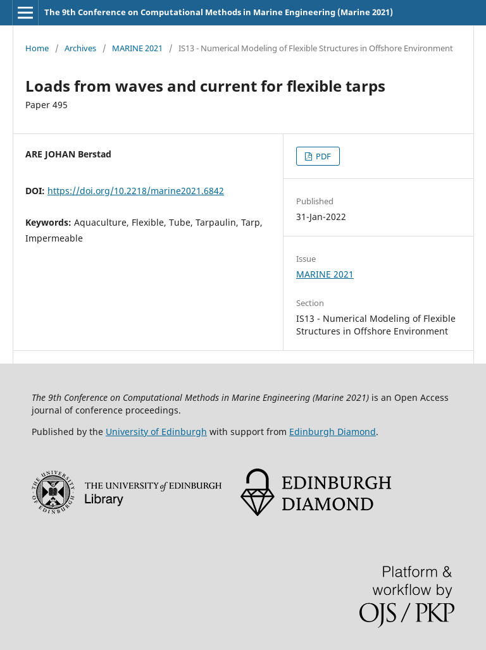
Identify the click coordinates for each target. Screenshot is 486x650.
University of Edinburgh (156, 432)
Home (37, 48)
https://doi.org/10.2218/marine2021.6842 (135, 191)
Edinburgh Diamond (332, 432)
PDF (322, 156)
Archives (80, 48)
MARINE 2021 (137, 48)
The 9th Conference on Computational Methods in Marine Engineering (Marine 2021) (218, 12)
